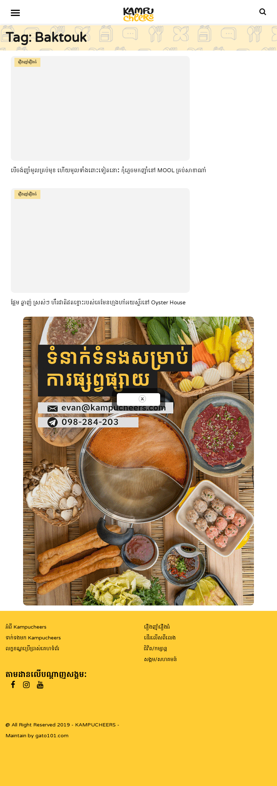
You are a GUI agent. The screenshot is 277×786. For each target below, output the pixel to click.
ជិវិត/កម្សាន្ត (155, 649)
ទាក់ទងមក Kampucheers (33, 638)
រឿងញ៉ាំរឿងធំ (27, 62)
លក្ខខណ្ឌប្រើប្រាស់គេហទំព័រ (32, 649)
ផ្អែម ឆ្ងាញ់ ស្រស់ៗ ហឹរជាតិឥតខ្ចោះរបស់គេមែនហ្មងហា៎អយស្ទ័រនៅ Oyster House (98, 302)
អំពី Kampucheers (26, 627)
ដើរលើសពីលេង (160, 638)
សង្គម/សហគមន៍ (160, 659)
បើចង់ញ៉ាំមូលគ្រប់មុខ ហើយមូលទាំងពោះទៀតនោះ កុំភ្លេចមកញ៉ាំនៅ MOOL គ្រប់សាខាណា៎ (108, 170)
